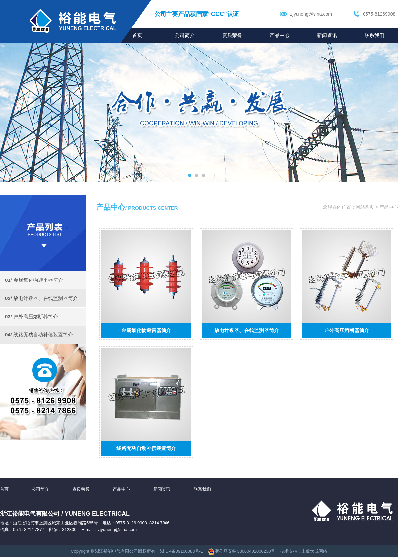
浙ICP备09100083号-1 (181, 551)
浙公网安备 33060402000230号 (241, 551)
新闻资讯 (327, 35)
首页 (4, 489)
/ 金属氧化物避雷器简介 (34, 280)
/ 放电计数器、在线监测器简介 (41, 298)
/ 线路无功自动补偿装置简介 (39, 334)
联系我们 (374, 35)
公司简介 (185, 35)
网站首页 (365, 207)
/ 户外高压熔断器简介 (31, 316)
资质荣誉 (232, 35)
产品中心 (280, 35)
